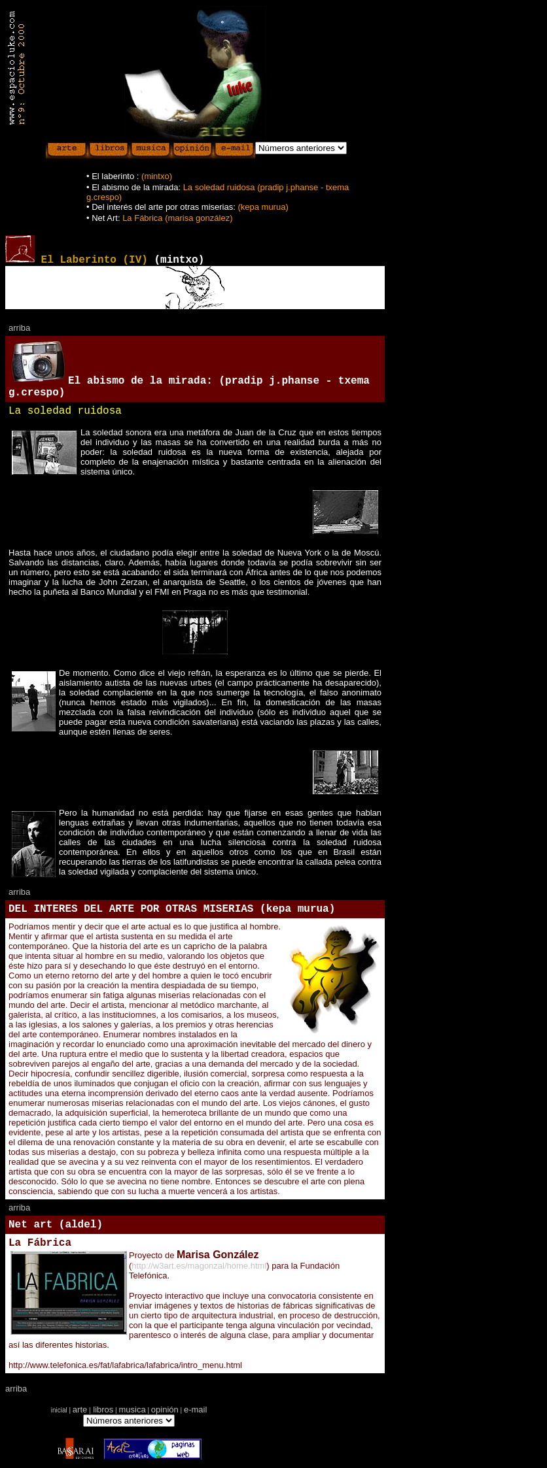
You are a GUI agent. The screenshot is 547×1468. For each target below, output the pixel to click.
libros (102, 1409)
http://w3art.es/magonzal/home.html (199, 1266)
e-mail (195, 1409)
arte (80, 1409)
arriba (19, 328)
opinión (165, 1409)
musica (131, 1409)
